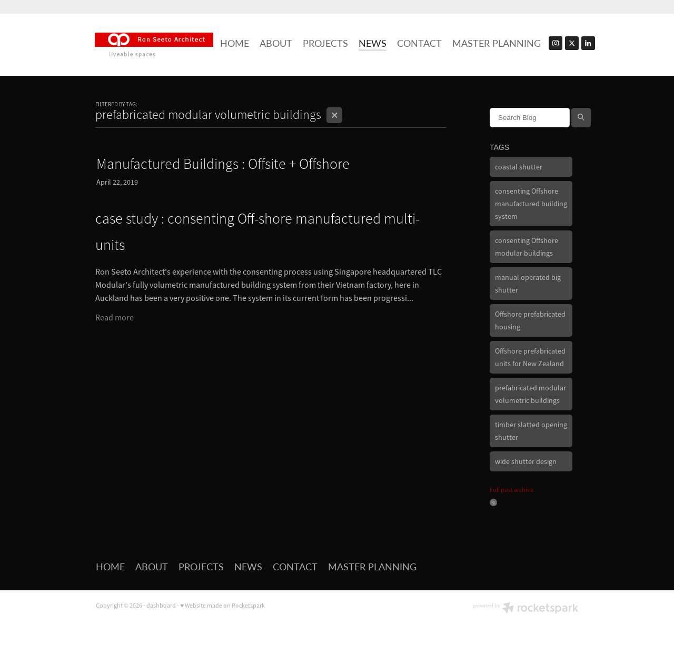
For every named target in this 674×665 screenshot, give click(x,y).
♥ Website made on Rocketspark (222, 605)
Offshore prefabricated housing (530, 320)
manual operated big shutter (528, 284)
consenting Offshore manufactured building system (531, 203)
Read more (114, 318)
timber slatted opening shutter (531, 431)
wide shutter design (526, 461)
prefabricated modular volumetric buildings (530, 394)
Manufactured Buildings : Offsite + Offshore (223, 164)
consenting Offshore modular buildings (526, 247)
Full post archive (511, 490)
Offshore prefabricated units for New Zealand (530, 357)
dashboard (161, 605)
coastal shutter (518, 167)
